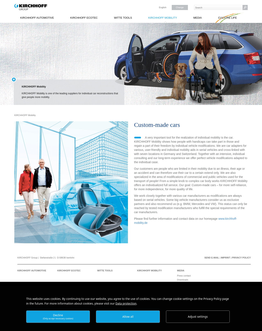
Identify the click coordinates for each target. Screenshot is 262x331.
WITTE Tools (123, 17)
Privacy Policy (241, 257)
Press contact (184, 275)
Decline (58, 316)
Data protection (126, 303)
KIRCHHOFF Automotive (37, 17)
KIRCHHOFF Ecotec (84, 17)
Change (180, 7)
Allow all (127, 316)
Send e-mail (211, 257)
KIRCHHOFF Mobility (162, 17)
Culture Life (227, 17)
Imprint (225, 257)
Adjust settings (198, 316)
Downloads (182, 280)
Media (197, 17)
